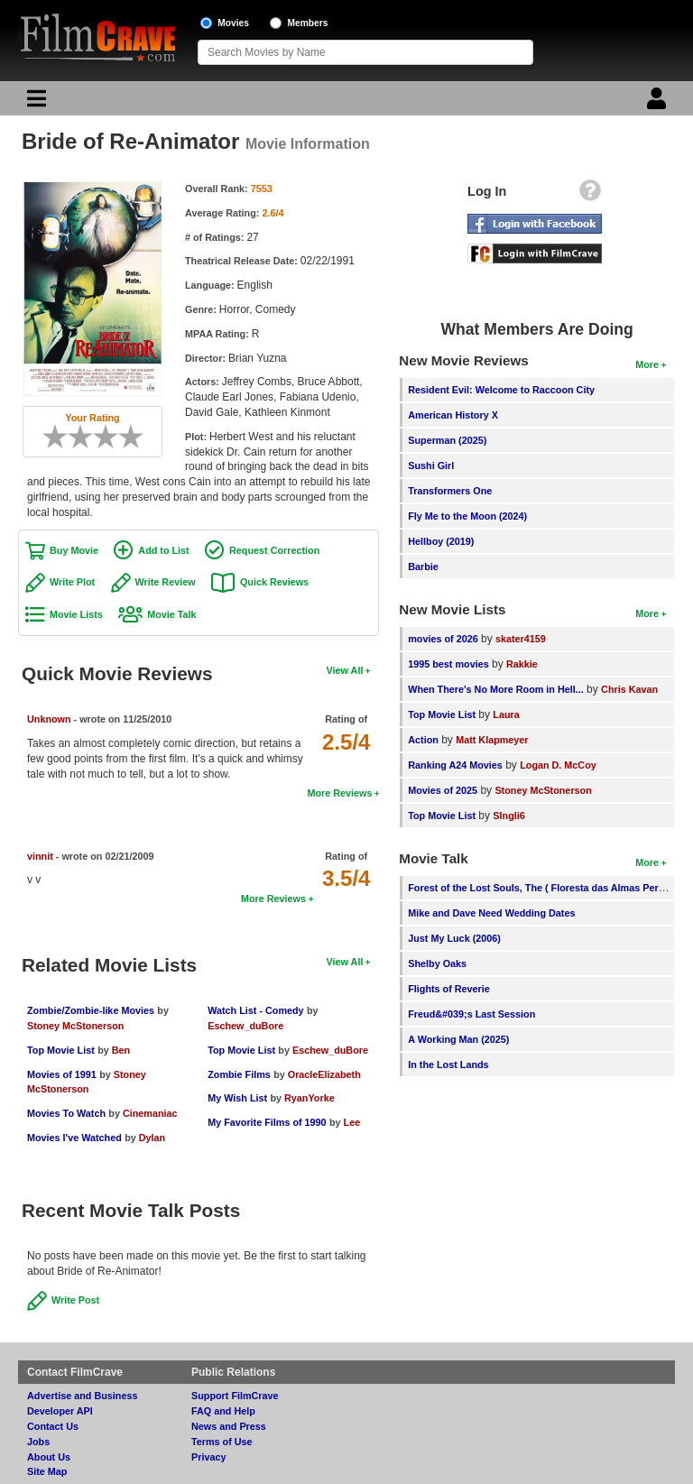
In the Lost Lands (448, 1064)
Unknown (49, 719)
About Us (48, 1457)
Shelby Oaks (437, 963)
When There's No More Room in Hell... (496, 689)
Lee (352, 1122)
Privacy (208, 1457)
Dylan (152, 1137)
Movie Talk (171, 614)
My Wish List (237, 1097)
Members (308, 23)
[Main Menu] (34, 103)
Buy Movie (74, 550)
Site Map (47, 1471)
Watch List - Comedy (255, 1010)
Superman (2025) (447, 440)
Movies (233, 23)
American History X (453, 415)
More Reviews (339, 793)
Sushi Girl (431, 465)
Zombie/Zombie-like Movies (90, 1010)
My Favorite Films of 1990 (267, 1122)
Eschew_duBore (245, 1025)
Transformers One (450, 490)
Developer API (60, 1411)
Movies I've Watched (74, 1137)
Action (423, 739)
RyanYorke (309, 1097)
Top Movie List (61, 1050)
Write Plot (72, 581)
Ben (121, 1050)
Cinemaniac (150, 1113)
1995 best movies (448, 664)
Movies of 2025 (442, 790)
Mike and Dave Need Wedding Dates (491, 913)
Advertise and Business (82, 1395)
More (647, 364)
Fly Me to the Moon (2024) (467, 516)
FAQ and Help (223, 1411)
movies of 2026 (442, 638)
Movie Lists (76, 614)
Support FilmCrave (235, 1395)
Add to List (163, 550)
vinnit (40, 856)
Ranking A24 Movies (455, 765)
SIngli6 (508, 815)
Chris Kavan (629, 689)
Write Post (75, 1300)
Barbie (423, 566)
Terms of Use (222, 1441)
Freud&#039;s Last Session (471, 1014)
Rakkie (522, 664)
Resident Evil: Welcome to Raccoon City (501, 389)
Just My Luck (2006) (454, 938)
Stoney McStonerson (75, 1025)
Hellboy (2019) (441, 541)
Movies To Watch (66, 1113)
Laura (506, 714)
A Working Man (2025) (458, 1039)
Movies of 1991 (62, 1074)
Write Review (165, 581)
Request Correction (274, 550)
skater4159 (520, 638)
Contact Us (53, 1426)
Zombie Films (239, 1074)
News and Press (228, 1426)
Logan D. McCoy (558, 765)
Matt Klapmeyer (492, 739)
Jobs (38, 1441)
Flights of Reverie (449, 988)
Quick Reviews (274, 581)
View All (345, 670)
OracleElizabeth (324, 1074)
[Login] (658, 103)
